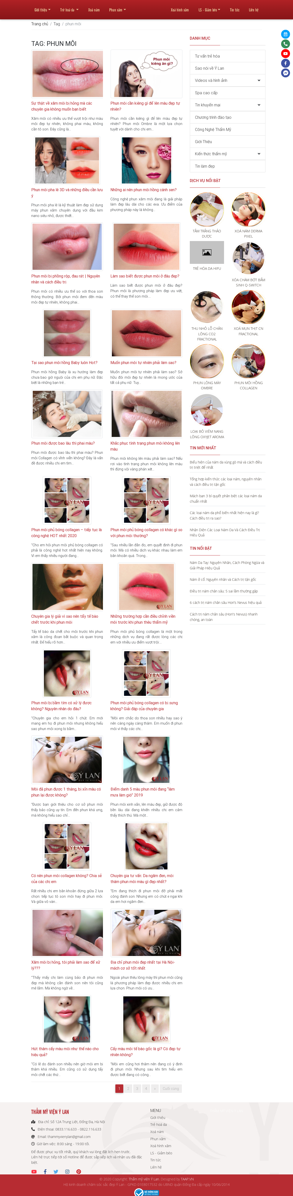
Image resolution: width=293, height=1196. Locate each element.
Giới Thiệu (203, 141)
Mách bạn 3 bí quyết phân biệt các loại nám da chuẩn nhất (226, 498)
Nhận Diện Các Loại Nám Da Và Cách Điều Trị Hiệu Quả (225, 532)
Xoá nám (94, 7)
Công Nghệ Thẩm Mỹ (213, 129)
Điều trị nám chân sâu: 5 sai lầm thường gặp (224, 591)
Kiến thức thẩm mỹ (211, 153)
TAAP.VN (187, 1179)
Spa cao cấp (206, 92)
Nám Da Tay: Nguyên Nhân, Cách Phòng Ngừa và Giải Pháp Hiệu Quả (227, 565)
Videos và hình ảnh (211, 80)
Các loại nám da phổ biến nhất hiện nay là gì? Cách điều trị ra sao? (224, 515)
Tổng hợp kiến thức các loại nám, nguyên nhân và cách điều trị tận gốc (225, 482)
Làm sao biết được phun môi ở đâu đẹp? (144, 276)
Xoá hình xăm (180, 7)
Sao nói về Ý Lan (209, 68)
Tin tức (234, 7)
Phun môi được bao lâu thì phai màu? (63, 443)
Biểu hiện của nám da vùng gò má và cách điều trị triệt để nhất (226, 465)
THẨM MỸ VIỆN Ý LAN (226, 1110)
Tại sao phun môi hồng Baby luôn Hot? (64, 362)
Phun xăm (115, 7)
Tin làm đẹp (205, 166)
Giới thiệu (40, 7)
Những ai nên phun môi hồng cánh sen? (143, 189)
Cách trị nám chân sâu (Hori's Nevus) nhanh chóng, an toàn (224, 617)
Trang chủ (39, 23)
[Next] (155, 1088)
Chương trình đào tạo (213, 117)
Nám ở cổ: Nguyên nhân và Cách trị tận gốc (223, 579)
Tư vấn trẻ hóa (207, 56)
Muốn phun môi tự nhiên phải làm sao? (143, 362)
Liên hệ (254, 7)
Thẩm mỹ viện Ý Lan (144, 1179)
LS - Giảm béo (207, 7)
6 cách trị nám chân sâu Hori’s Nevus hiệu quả (225, 602)
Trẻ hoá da (67, 7)
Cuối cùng (171, 1088)
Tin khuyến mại (207, 104)
